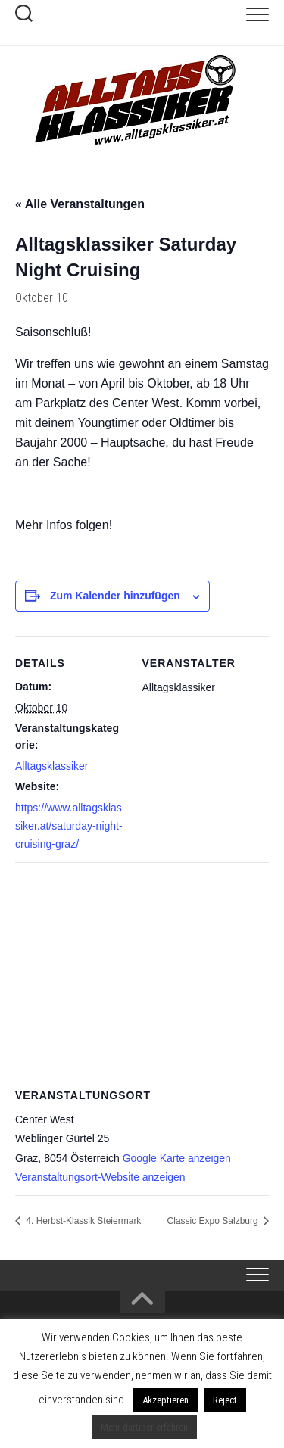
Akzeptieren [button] (165, 1400)
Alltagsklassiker (51, 766)
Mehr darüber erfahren (144, 1427)
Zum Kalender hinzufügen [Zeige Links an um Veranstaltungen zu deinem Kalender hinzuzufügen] (115, 596)
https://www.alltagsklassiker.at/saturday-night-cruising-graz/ (69, 826)
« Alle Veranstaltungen (80, 204)
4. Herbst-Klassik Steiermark (82, 1221)
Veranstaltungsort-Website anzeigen (100, 1177)
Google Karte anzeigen (177, 1158)
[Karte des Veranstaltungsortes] (142, 971)
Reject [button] (225, 1400)
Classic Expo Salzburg (214, 1221)
